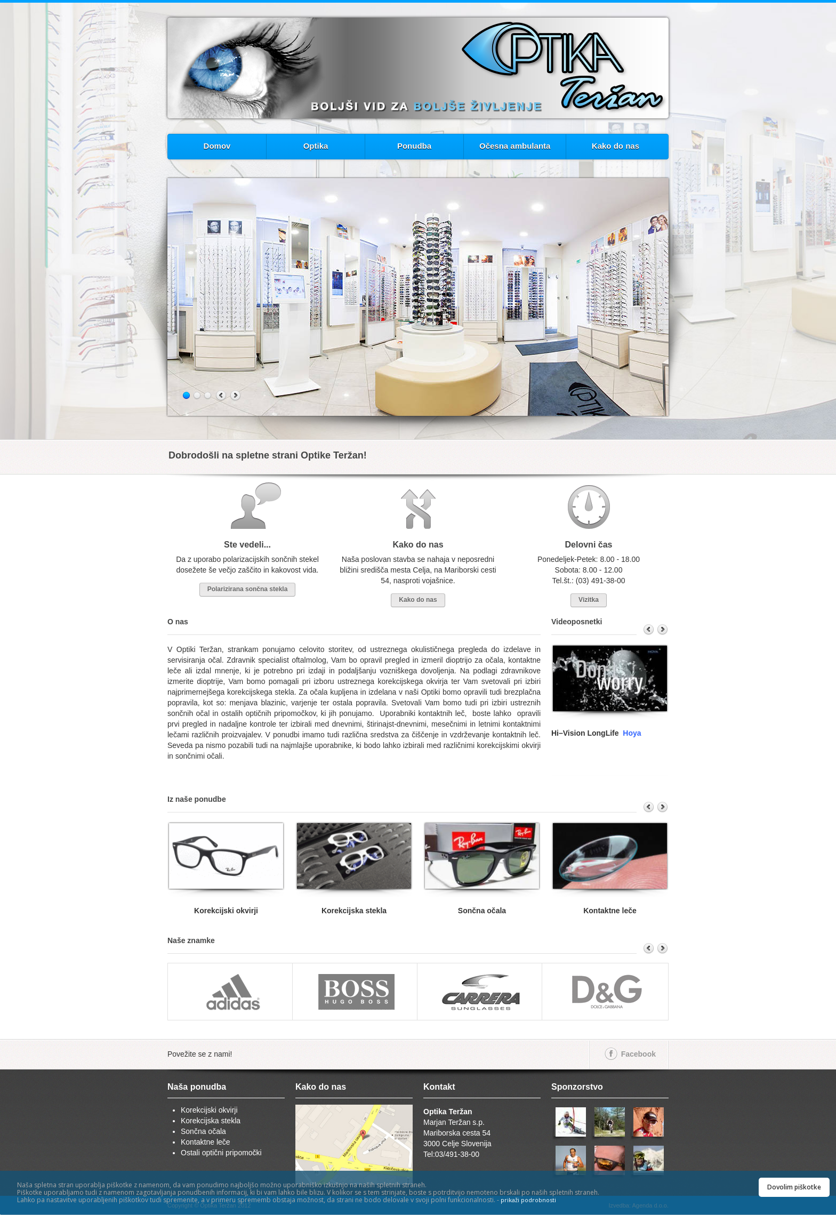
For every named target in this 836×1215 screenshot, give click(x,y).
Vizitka (588, 600)
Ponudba (414, 145)
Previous (221, 395)
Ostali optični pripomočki (221, 1152)
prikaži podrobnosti (528, 1200)
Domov (217, 145)
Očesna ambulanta (514, 145)
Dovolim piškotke (794, 1187)
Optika (315, 145)
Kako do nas (615, 145)
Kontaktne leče (205, 1142)
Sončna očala (203, 1131)
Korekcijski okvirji (209, 1110)
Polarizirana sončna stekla (247, 589)
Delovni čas (589, 544)
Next (235, 395)
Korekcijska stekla (210, 1120)
